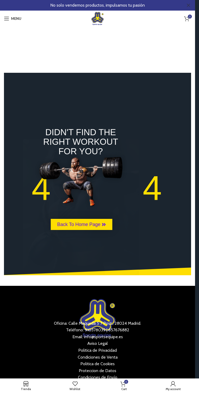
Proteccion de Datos (97, 370)
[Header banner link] (97, 5)
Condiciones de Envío (97, 377)
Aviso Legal (97, 343)
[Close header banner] (188, 5)
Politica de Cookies (97, 363)
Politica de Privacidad (97, 350)
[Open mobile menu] (12, 18)
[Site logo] (97, 18)
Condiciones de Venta (98, 357)
